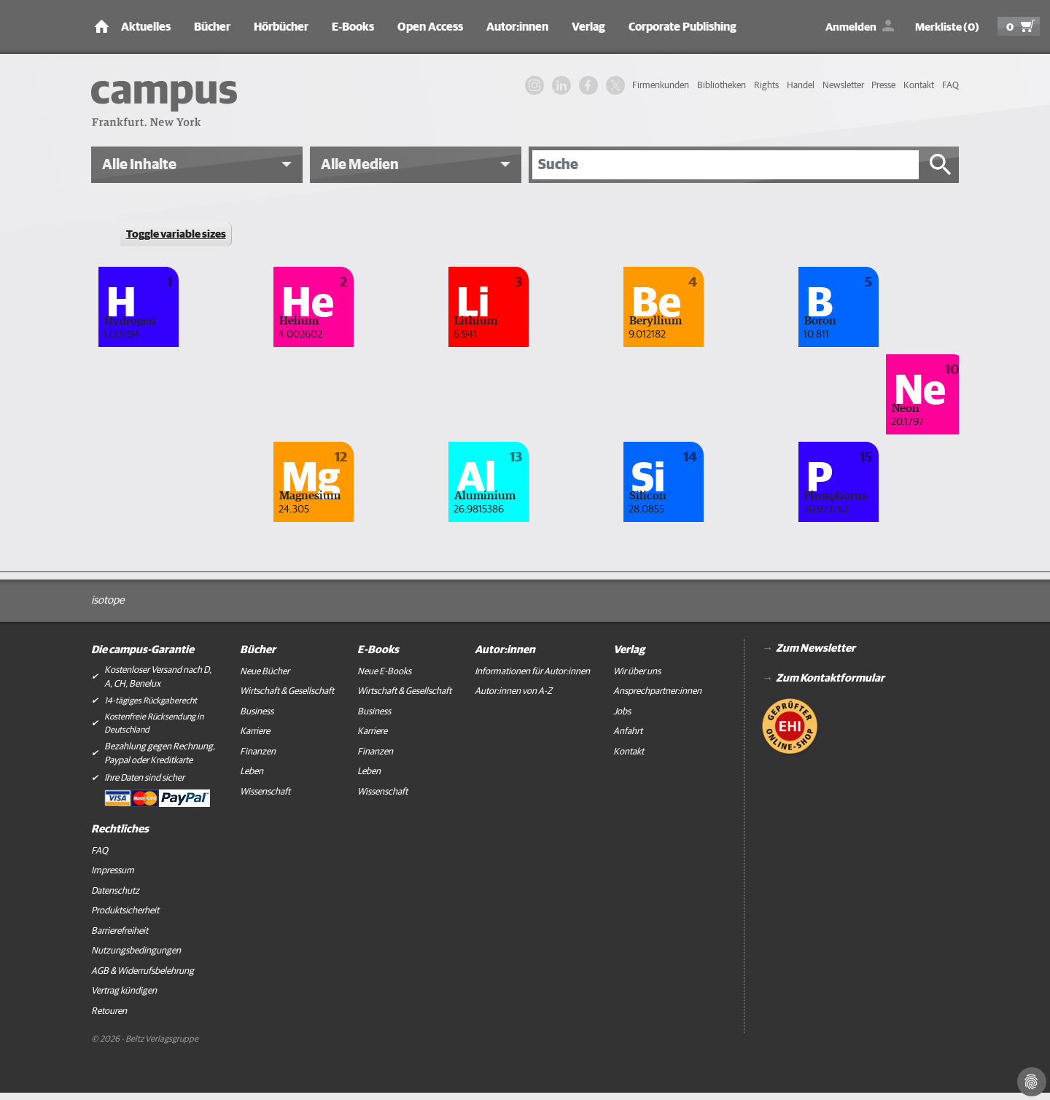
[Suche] (725, 164)
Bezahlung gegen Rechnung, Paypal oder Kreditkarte (159, 754)
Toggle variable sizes (176, 234)
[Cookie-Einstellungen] (1031, 1081)
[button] (197, 165)
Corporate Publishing (682, 27)
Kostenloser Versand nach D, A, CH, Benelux (157, 678)
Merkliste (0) (947, 27)
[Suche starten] (940, 165)
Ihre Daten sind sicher (144, 778)
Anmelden (850, 27)
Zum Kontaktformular (830, 678)
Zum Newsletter (815, 648)
